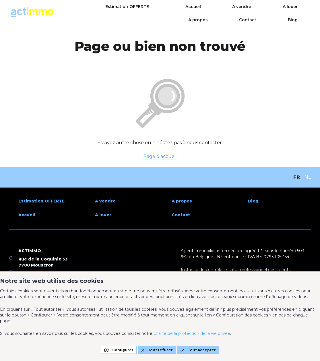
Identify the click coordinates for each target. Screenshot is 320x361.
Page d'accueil (160, 156)
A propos (246, 12)
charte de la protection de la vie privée (192, 333)
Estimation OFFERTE (105, 12)
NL (308, 177)
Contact (278, 12)
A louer (215, 12)
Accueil (154, 12)
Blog (306, 12)
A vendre (184, 12)
